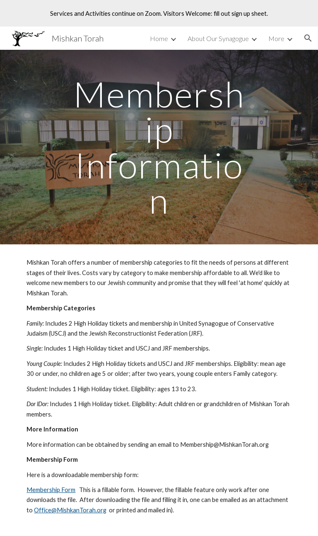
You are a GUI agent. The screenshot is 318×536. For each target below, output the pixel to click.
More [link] (276, 38)
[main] (159, 147)
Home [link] (159, 38)
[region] (159, 13)
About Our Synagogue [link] (218, 38)
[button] (308, 38)
